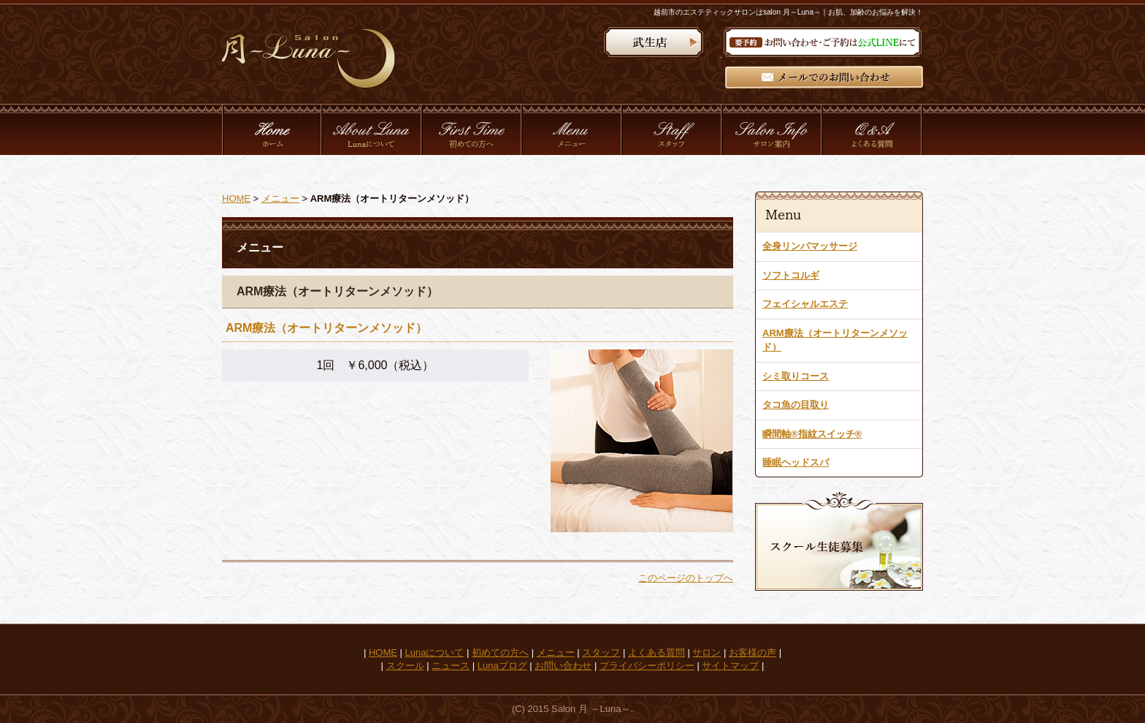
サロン (706, 652)
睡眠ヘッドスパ (795, 462)
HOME (236, 198)
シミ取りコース (795, 376)
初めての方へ (500, 652)
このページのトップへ (685, 577)
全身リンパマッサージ (809, 246)
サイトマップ (730, 665)
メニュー (280, 198)
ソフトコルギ (790, 275)
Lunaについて (434, 652)
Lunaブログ (502, 665)
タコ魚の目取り (795, 404)
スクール (405, 665)
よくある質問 (656, 652)
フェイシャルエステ (805, 303)
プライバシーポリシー (647, 665)
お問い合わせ (563, 665)
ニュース (451, 665)
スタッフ (601, 652)
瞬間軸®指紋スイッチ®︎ (812, 433)
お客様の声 (752, 652)
